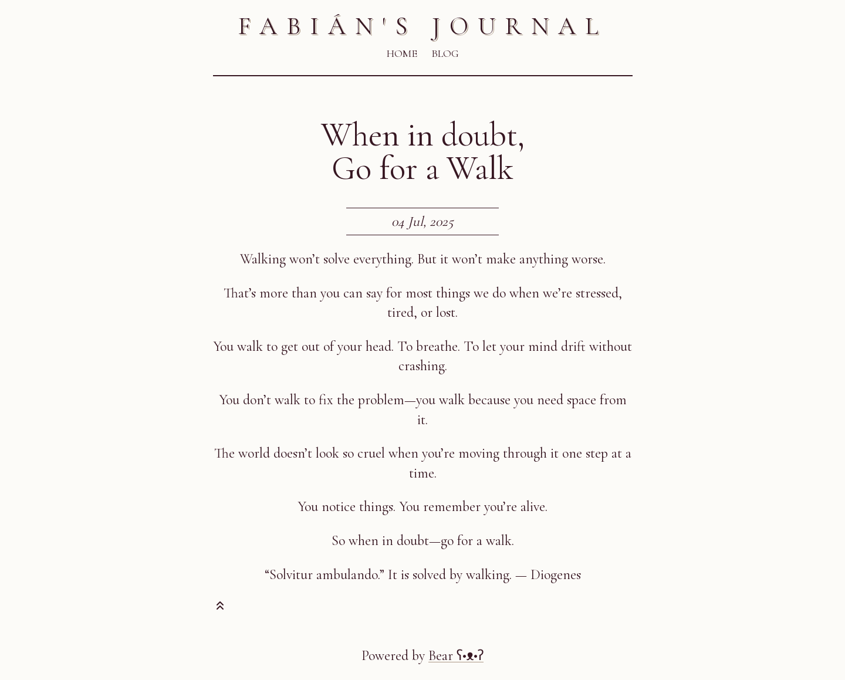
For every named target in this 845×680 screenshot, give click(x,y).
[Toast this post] (220, 608)
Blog (445, 53)
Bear (456, 655)
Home (402, 53)
